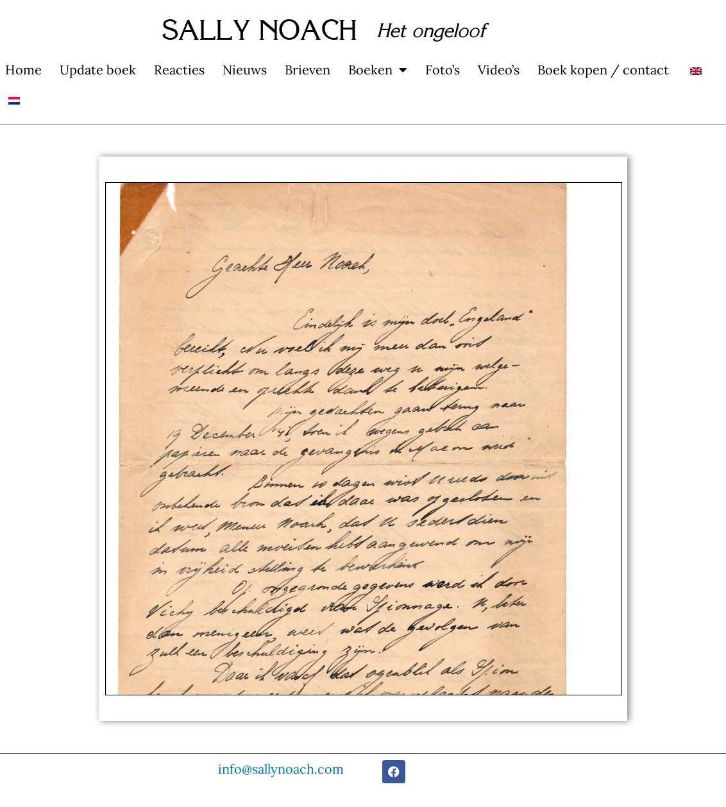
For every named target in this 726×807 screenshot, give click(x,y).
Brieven (307, 70)
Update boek (98, 70)
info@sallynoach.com (281, 769)
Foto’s (442, 70)
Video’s (498, 70)
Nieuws (245, 70)
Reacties (179, 70)
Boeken (377, 70)
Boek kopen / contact (603, 70)
